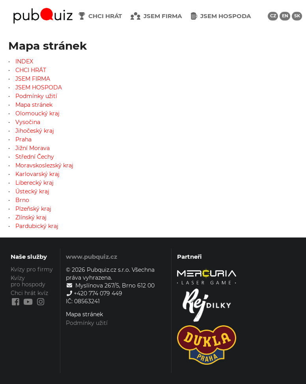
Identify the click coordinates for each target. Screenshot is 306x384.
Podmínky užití (36, 96)
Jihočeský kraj (34, 130)
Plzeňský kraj (33, 208)
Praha (23, 139)
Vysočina (27, 122)
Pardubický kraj (36, 226)
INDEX (24, 61)
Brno (22, 200)
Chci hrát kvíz (29, 293)
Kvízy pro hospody (28, 281)
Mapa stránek (33, 104)
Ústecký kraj (32, 191)
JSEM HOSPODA (38, 87)
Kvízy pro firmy (32, 269)
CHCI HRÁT (30, 70)
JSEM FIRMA (32, 78)
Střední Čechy (34, 156)
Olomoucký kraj (37, 113)
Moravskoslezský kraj (44, 165)
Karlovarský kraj (37, 174)
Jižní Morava (32, 148)
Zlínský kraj (31, 217)
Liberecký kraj (34, 182)
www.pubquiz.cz (91, 256)
